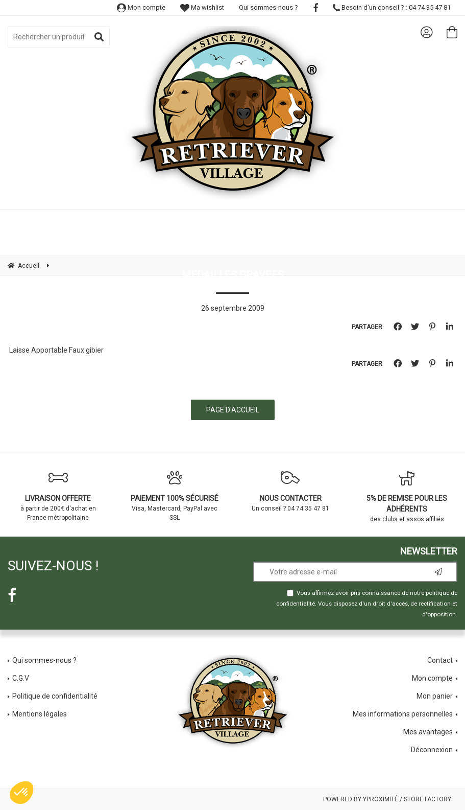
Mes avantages (428, 732)
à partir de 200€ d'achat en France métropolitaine (58, 495)
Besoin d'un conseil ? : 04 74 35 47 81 (392, 7)
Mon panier (435, 696)
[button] (21, 792)
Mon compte (141, 7)
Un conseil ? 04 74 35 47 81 (291, 491)
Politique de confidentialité (54, 696)
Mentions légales (39, 714)
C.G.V (20, 678)
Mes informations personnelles (403, 714)
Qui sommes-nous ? (268, 7)
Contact (440, 660)
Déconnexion (432, 750)
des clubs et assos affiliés (406, 496)
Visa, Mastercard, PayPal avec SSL (174, 495)
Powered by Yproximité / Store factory (387, 799)
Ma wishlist (202, 7)
